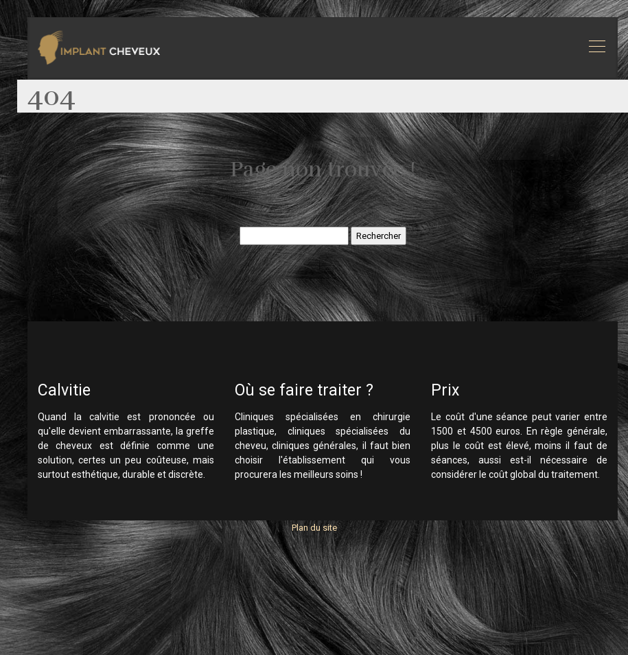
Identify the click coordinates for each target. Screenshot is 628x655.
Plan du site (314, 527)
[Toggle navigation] (596, 48)
